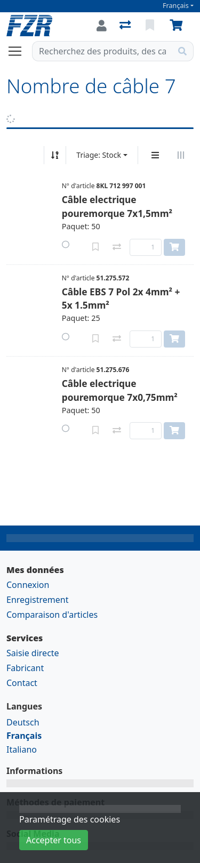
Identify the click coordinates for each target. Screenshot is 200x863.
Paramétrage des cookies (69, 819)
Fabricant (25, 668)
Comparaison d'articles (52, 614)
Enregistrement (37, 600)
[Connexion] (101, 25)
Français (176, 5)
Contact (21, 683)
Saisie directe (32, 653)
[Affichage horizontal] (181, 155)
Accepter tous (53, 840)
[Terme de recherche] (102, 51)
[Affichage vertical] (155, 155)
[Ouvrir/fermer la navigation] (19, 51)
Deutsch (22, 722)
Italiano (21, 749)
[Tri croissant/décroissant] (55, 155)
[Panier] (178, 25)
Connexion (27, 585)
